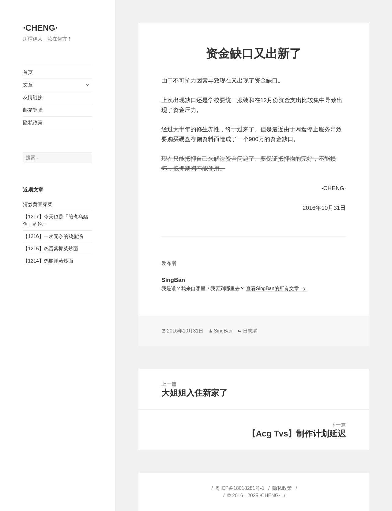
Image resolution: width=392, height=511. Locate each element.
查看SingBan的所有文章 (273, 288)
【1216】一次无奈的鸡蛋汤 (53, 236)
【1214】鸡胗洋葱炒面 (48, 260)
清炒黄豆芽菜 (37, 204)
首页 (28, 72)
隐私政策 (33, 122)
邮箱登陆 (33, 110)
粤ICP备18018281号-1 (239, 488)
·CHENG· (40, 28)
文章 (28, 84)
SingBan (223, 330)
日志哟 (250, 330)
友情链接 (33, 97)
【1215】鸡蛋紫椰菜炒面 (50, 248)
